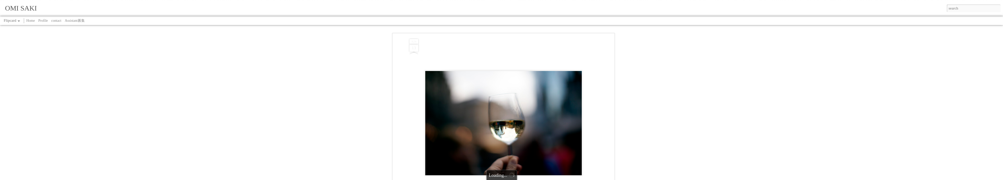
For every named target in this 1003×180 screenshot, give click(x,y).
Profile (43, 20)
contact (56, 20)
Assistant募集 (75, 20)
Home (30, 20)
